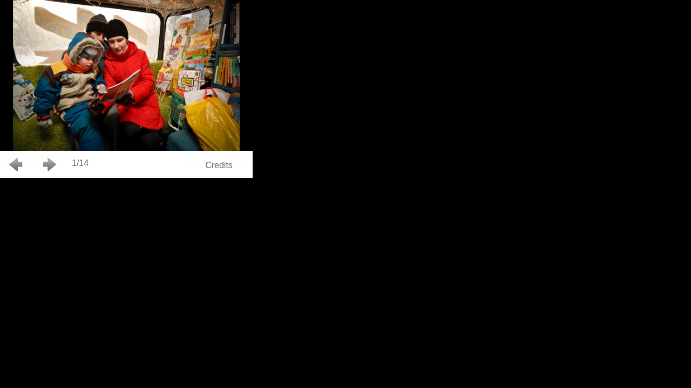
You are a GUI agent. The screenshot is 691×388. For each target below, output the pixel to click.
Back (16, 164)
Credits (219, 165)
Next (49, 164)
